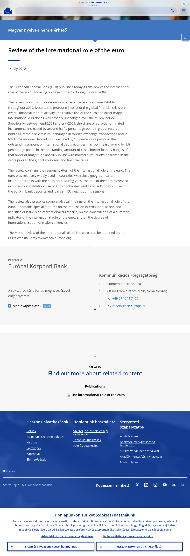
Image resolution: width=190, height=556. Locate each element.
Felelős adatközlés (85, 446)
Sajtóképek (34, 448)
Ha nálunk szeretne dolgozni (46, 437)
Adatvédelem (129, 436)
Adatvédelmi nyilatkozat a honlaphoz (137, 443)
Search (172, 10)
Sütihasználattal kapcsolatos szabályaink (128, 536)
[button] (183, 3)
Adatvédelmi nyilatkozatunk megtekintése (67, 536)
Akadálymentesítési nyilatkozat (141, 456)
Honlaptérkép (13, 471)
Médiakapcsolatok (27, 306)
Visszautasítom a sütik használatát (139, 546)
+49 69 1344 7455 (125, 298)
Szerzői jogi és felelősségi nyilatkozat (90, 432)
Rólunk (31, 431)
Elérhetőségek (36, 459)
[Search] (93, 10)
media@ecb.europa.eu (129, 306)
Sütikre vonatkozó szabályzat (139, 451)
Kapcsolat (33, 454)
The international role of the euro (98, 395)
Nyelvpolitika (129, 462)
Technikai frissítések (87, 440)
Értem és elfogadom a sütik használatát (51, 546)
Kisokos (32, 442)
